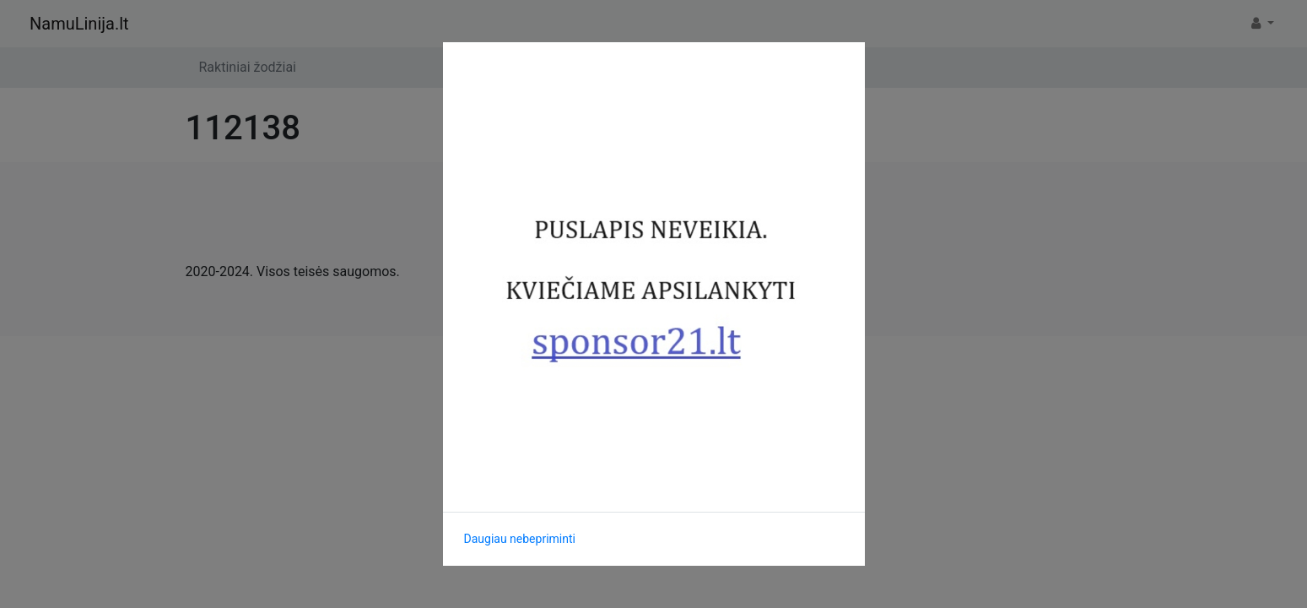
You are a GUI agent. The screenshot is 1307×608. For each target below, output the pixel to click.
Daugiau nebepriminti (519, 539)
